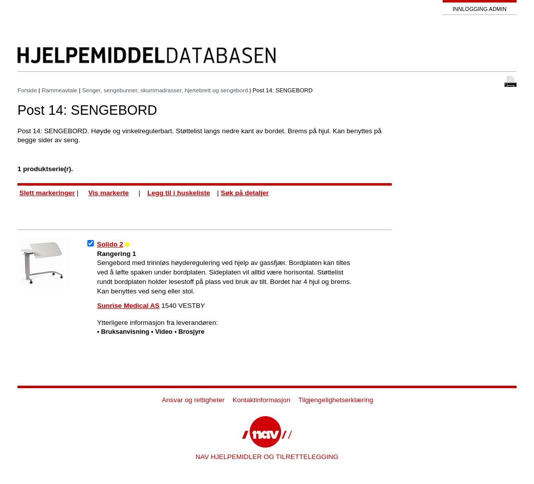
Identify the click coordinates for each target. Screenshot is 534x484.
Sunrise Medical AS (128, 305)
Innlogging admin (480, 9)
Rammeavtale (59, 90)
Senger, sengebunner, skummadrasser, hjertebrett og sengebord (165, 90)
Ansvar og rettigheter (193, 400)
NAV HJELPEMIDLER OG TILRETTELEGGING (267, 457)
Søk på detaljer (244, 193)
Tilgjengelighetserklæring (335, 400)
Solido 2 (110, 244)
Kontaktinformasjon (261, 400)
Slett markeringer (47, 193)
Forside (27, 90)
